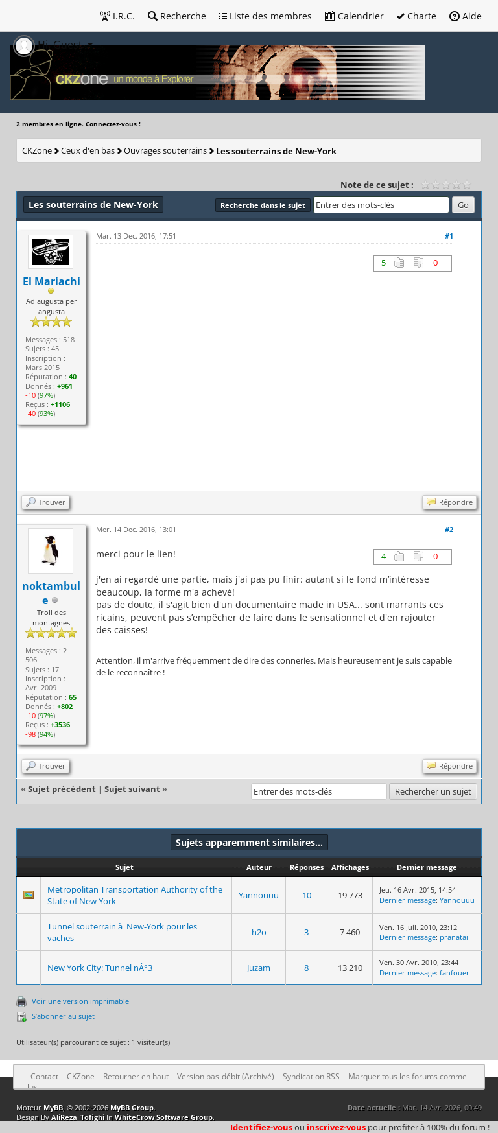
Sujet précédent (62, 789)
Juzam (258, 968)
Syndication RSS (311, 1076)
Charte (416, 16)
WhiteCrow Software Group (164, 1117)
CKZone (37, 150)
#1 (449, 235)
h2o (259, 932)
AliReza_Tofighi (77, 1117)
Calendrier (354, 16)
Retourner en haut (136, 1076)
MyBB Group (132, 1107)
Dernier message (407, 900)
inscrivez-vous (336, 1127)
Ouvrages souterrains (165, 150)
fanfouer (454, 972)
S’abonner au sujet (63, 1016)
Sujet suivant (132, 789)
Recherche (177, 16)
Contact (44, 1076)
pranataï (454, 937)
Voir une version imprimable (80, 1001)
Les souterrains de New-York (276, 151)
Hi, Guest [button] (49, 45)
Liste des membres (265, 16)
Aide (465, 16)
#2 (449, 529)
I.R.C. (117, 16)
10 (306, 895)
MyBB (53, 1107)
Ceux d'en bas (88, 150)
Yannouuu (259, 895)
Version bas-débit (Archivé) (225, 1076)
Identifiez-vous (261, 1127)
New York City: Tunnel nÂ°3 (99, 968)
